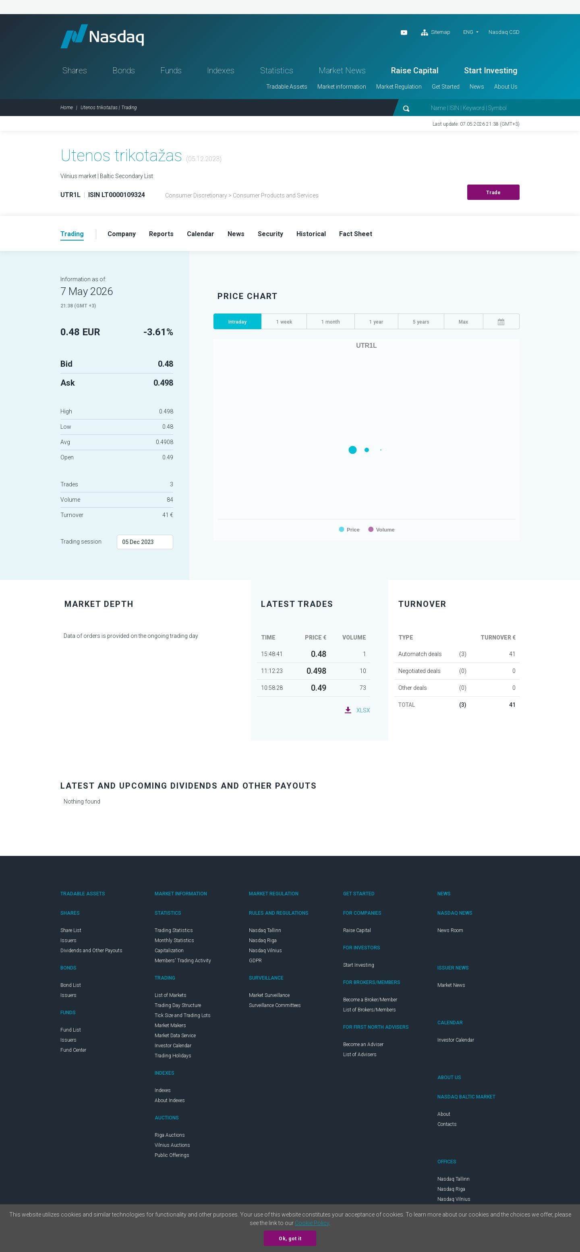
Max (463, 322)
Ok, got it (290, 1239)
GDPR (255, 961)
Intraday (237, 322)
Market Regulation (399, 87)
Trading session (81, 542)
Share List (70, 931)
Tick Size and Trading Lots (183, 1016)
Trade (493, 193)
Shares (74, 71)
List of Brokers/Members (369, 1010)
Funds (171, 71)
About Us (506, 87)
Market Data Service (175, 1036)
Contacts (447, 1124)
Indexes (220, 71)
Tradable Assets (286, 87)
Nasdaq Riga (263, 941)
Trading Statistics (174, 931)
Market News (342, 71)
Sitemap (435, 32)
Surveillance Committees (275, 1006)
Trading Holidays (173, 1056)
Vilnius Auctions (172, 1145)
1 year (376, 322)
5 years (421, 322)
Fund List (70, 1030)
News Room (450, 931)
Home (66, 108)
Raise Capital (415, 71)
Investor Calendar (173, 1046)
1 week (284, 322)
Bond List (70, 985)
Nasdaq (102, 36)
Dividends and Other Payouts (91, 951)
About (443, 1114)
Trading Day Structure (178, 1006)
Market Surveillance (269, 996)
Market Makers (170, 1026)
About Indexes (170, 1101)
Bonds (123, 71)
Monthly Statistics (174, 941)
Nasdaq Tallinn (265, 931)
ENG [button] (468, 32)
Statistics (276, 71)
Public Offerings (172, 1156)
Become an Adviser (363, 1045)
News (477, 87)
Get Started (446, 87)
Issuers (68, 941)
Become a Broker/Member (370, 1000)
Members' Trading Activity (183, 961)
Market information (341, 87)
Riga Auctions (170, 1135)
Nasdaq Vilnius (265, 951)
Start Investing (491, 71)
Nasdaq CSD (504, 32)
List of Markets (170, 996)
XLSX (363, 711)
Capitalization (169, 951)
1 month (330, 322)
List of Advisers (360, 1055)
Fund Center (73, 1050)
